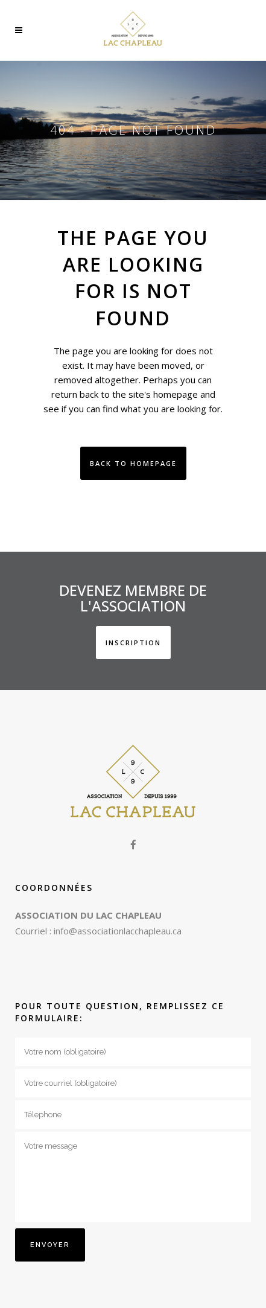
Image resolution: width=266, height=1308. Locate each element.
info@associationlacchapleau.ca (118, 931)
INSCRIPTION (133, 642)
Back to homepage (133, 463)
